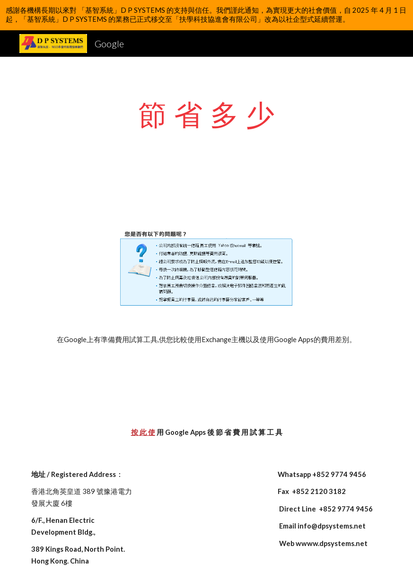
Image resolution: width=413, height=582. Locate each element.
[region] (206, 15)
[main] (206, 114)
